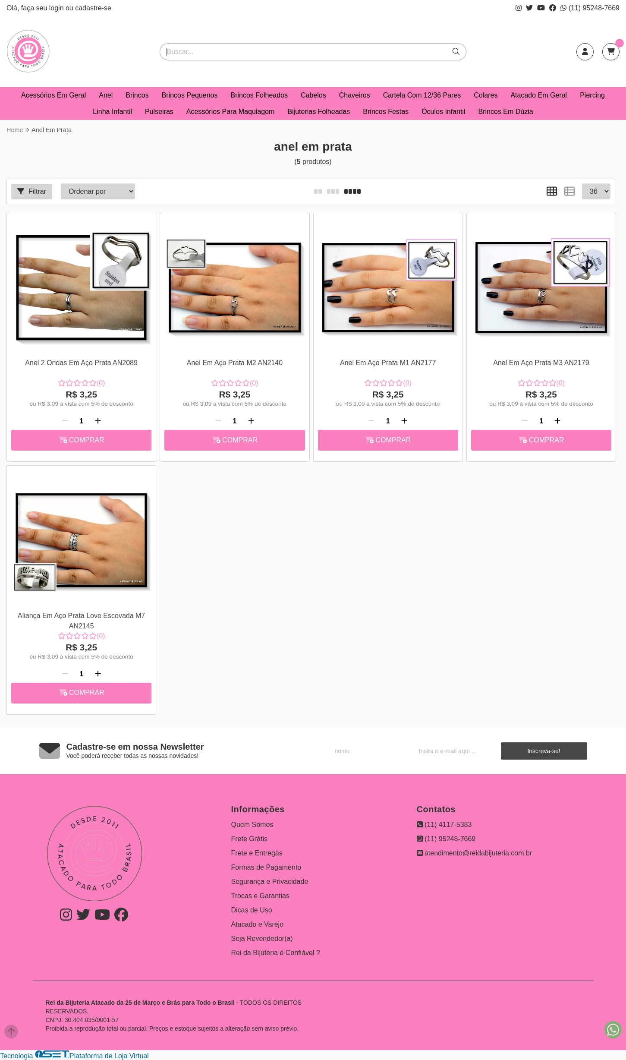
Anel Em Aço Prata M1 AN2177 (388, 362)
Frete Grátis (249, 838)
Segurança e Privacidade (269, 881)
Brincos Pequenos (190, 95)
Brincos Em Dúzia (505, 111)
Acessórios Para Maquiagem (230, 111)
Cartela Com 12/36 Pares (422, 95)
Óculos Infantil (443, 111)
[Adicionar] (98, 421)
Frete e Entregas (257, 853)
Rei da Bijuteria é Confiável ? (275, 952)
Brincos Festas (386, 111)
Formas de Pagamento (266, 867)
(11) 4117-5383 (444, 824)
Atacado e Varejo (257, 924)
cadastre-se (93, 8)
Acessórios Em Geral (53, 95)
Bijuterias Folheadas (318, 111)
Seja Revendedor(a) (262, 938)
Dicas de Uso (251, 910)
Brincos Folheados (259, 95)
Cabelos (313, 95)
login (57, 8)
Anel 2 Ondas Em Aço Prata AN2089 (81, 362)
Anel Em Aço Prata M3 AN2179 (541, 362)
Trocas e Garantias (260, 895)
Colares (485, 95)
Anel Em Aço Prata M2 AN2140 (235, 362)
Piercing (592, 95)
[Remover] (65, 421)
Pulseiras (159, 111)
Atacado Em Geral (538, 95)
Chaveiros (354, 95)
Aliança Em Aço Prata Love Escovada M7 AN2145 (81, 621)
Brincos (137, 95)
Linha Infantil (112, 111)
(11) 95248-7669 (590, 8)
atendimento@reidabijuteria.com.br (474, 853)
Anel (106, 95)
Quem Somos (252, 824)
